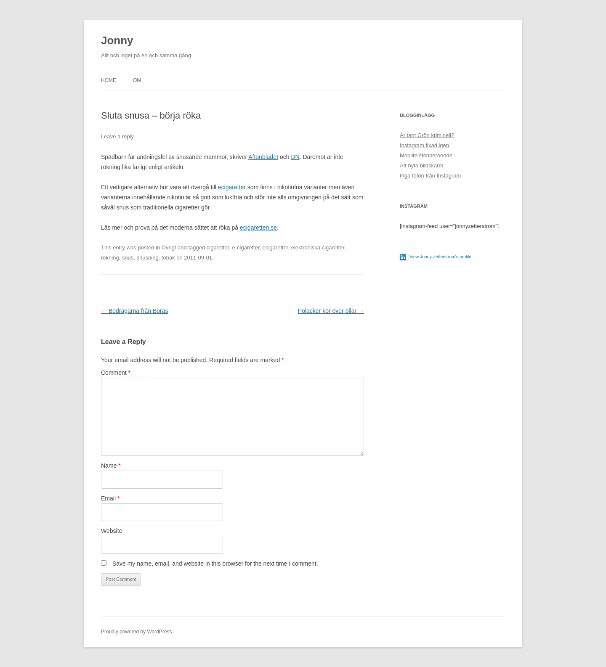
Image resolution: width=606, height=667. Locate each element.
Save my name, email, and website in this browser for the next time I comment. (215, 563)
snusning (148, 257)
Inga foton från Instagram (430, 175)
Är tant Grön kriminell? (427, 135)
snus (127, 257)
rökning (110, 257)
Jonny (117, 40)
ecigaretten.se (258, 227)
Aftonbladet (263, 157)
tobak (168, 257)
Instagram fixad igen (424, 145)
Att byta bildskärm (421, 165)
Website (111, 530)
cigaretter (218, 247)
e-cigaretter (245, 247)
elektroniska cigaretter (317, 247)
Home (108, 80)
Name (111, 465)
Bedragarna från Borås (134, 310)
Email (110, 498)
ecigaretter (232, 187)
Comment (115, 372)
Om (137, 80)
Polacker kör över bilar (331, 310)
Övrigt (169, 247)
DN (295, 157)
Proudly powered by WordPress (136, 632)
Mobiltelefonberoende (426, 155)
